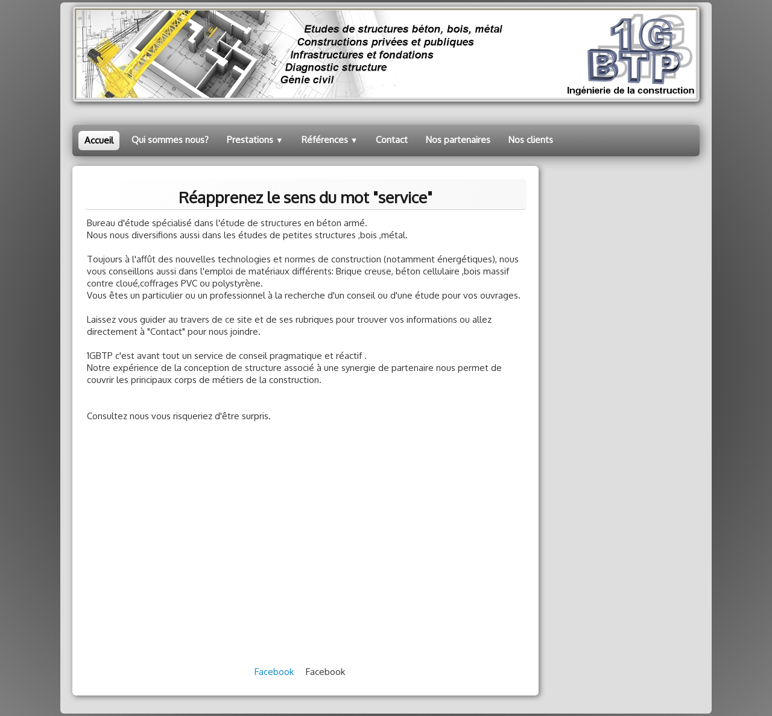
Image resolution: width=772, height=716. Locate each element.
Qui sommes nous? (170, 139)
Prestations (255, 139)
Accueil (98, 140)
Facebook (274, 671)
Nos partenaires (458, 139)
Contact (392, 139)
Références (330, 139)
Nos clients (530, 139)
